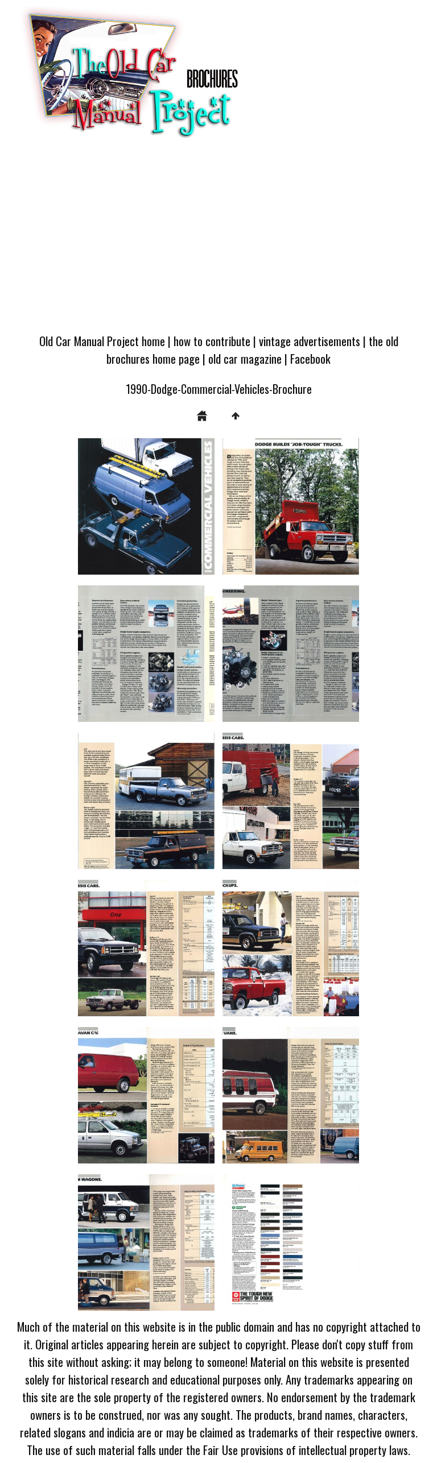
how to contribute (212, 341)
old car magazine (245, 358)
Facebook (310, 358)
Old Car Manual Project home (102, 341)
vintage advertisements (309, 341)
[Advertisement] (218, 240)
